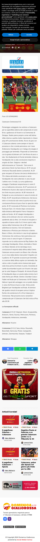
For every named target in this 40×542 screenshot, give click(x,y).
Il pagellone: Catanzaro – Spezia (7, 464)
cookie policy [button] (32, 515)
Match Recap (12, 10)
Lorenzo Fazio (10, 44)
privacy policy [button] (21, 506)
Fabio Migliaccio (10, 438)
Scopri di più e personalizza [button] (20, 537)
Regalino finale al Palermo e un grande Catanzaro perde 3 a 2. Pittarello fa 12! (29, 434)
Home (4, 10)
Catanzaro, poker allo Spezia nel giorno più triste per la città (28, 465)
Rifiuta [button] (11, 532)
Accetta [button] (29, 532)
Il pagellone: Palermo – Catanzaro (7, 432)
